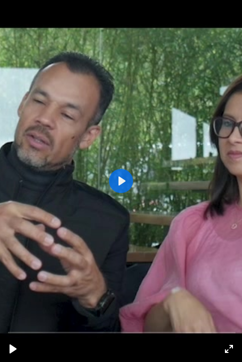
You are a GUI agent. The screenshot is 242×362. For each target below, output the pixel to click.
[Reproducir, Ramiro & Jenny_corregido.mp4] (13, 349)
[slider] (122, 332)
